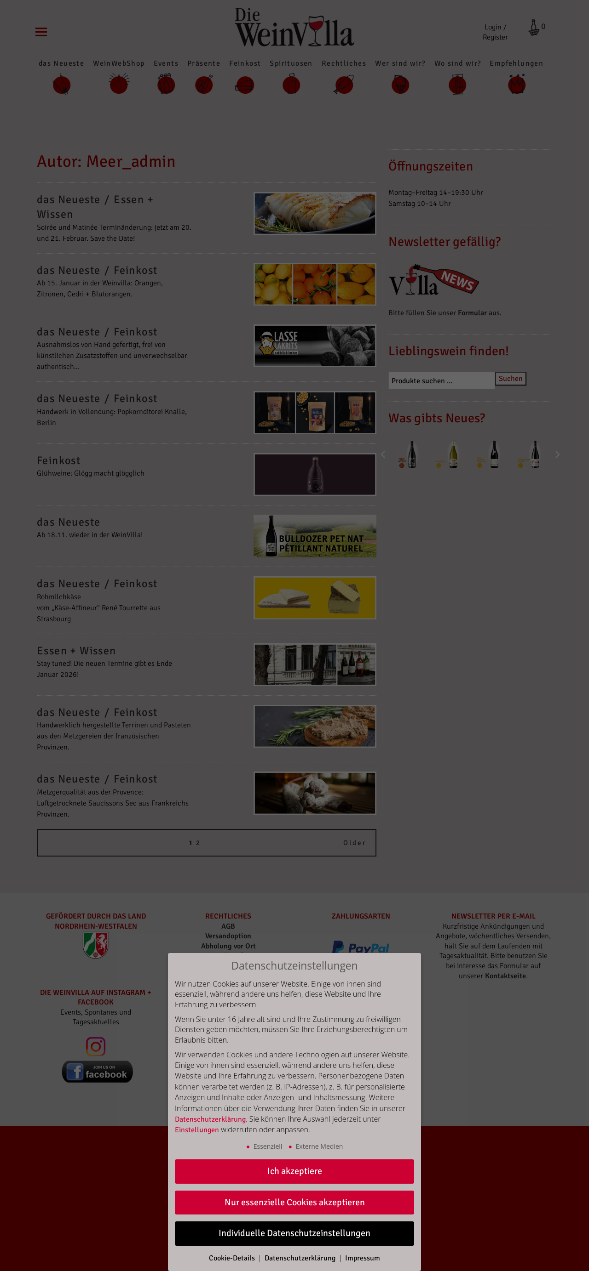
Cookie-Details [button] (233, 1258)
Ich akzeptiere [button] (294, 1171)
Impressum (362, 1258)
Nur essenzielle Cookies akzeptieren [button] (295, 1202)
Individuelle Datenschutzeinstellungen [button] (294, 1233)
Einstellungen (197, 1130)
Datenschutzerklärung (210, 1119)
